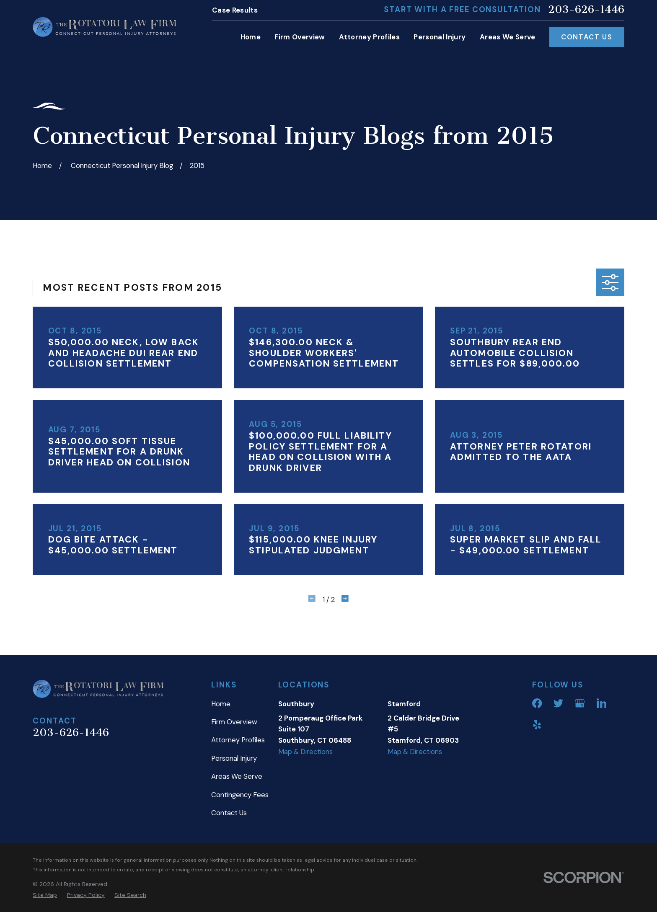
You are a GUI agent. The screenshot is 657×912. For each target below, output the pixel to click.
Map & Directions (305, 751)
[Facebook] (537, 703)
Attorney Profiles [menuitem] (369, 36)
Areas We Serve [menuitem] (507, 36)
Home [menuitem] (251, 36)
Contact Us (587, 36)
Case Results (235, 10)
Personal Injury (234, 758)
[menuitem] (45, 894)
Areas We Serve (236, 776)
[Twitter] (558, 703)
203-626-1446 (586, 10)
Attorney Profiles (238, 739)
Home (220, 703)
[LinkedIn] (601, 703)
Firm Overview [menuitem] (299, 36)
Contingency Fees (240, 794)
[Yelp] (537, 724)
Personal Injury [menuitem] (440, 36)
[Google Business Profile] (580, 703)
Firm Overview (234, 721)
